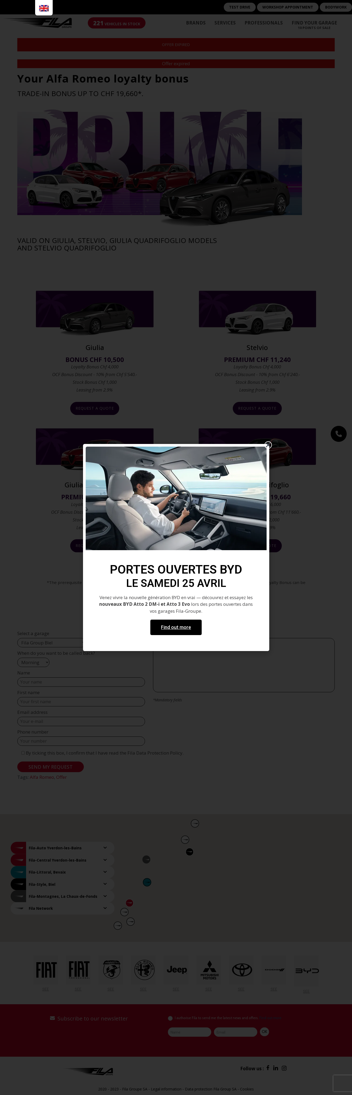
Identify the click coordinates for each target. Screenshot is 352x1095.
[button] (268, 445)
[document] (176, 547)
